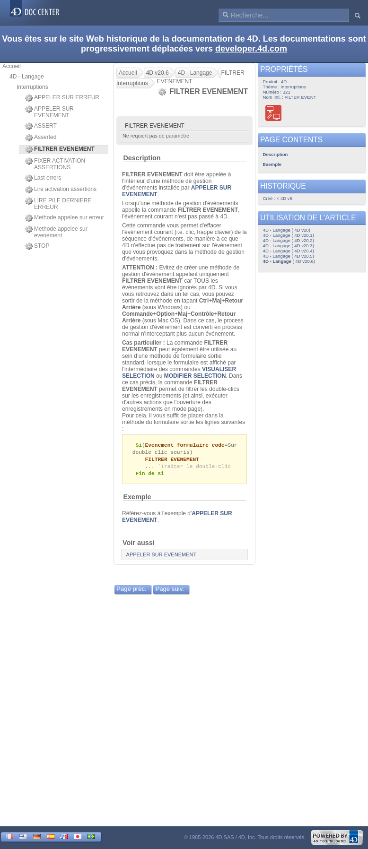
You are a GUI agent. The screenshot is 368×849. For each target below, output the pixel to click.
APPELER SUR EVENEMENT (49, 112)
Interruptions (32, 87)
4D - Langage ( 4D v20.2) (288, 240)
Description (141, 158)
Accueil (11, 66)
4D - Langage (26, 76)
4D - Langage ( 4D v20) (286, 230)
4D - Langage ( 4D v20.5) (288, 256)
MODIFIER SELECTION (195, 376)
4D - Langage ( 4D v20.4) (288, 250)
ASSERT (41, 126)
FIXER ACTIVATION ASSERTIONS (55, 164)
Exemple (137, 499)
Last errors (43, 178)
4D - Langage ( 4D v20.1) (288, 235)
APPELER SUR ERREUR (62, 98)
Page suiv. (169, 591)
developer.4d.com (251, 48)
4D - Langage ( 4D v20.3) (288, 245)
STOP (37, 246)
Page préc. (131, 591)
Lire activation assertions (60, 189)
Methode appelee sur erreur (64, 218)
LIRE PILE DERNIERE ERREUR (58, 203)
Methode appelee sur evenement (56, 232)
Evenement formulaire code (185, 445)
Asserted (40, 137)
